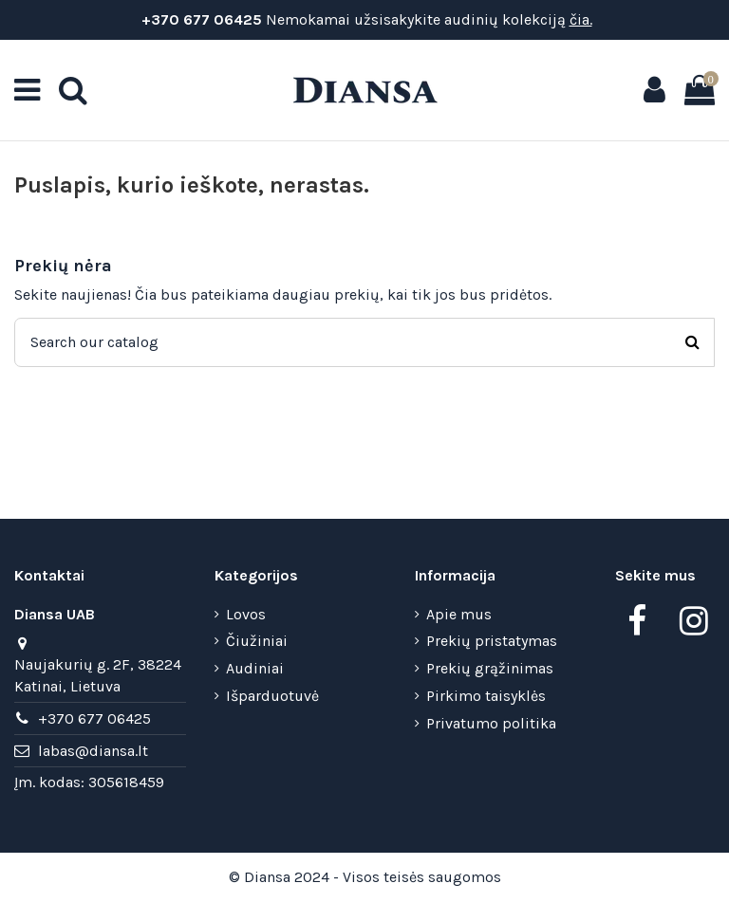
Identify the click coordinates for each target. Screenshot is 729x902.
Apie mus (459, 614)
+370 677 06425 (200, 19)
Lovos (246, 614)
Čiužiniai (257, 641)
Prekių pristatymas (491, 641)
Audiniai (255, 668)
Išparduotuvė (272, 696)
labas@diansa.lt (93, 751)
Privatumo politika (491, 723)
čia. (581, 19)
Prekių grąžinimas (489, 668)
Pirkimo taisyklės (486, 696)
